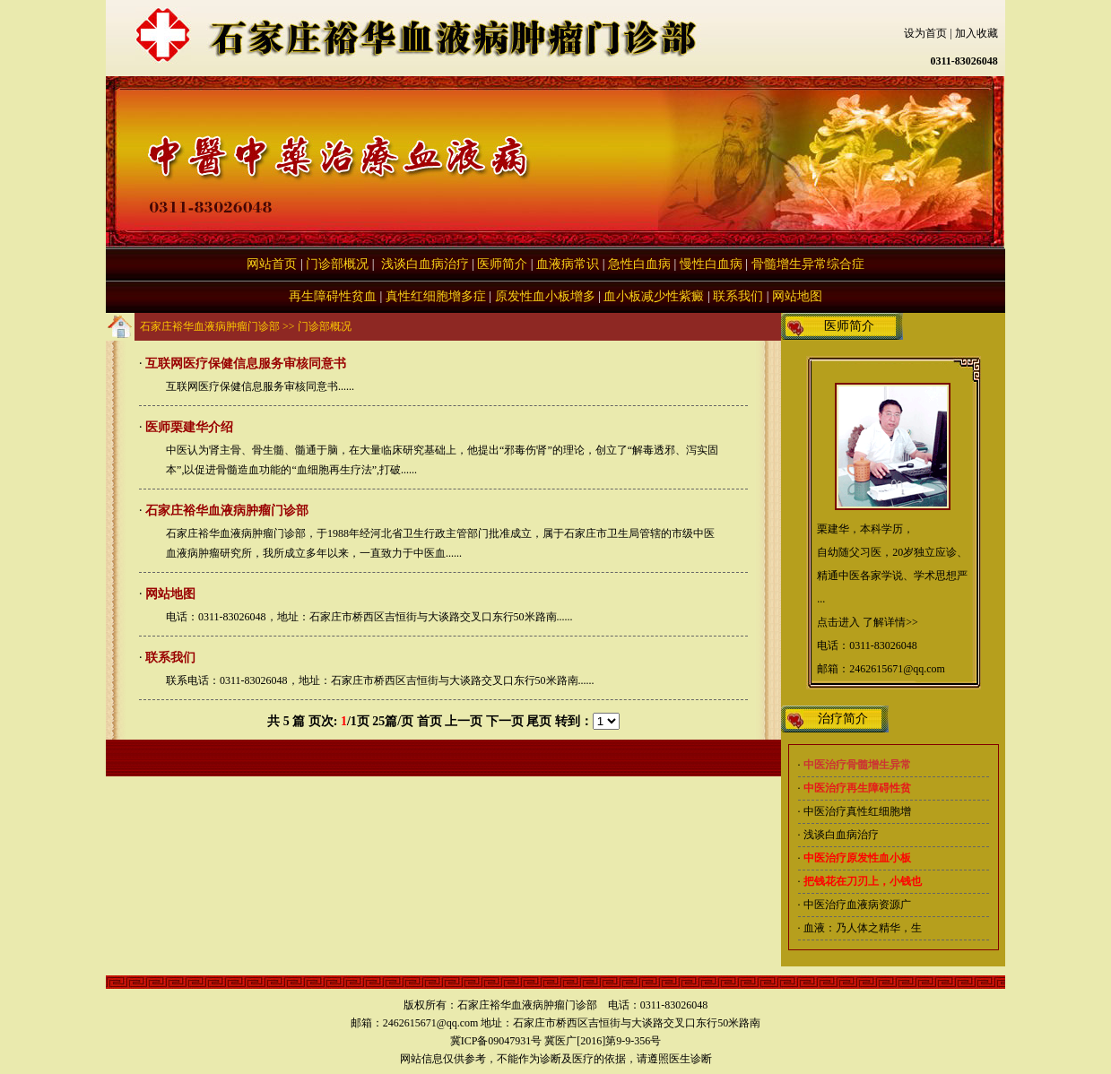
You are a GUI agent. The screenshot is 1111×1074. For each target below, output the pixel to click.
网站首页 (272, 264)
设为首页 (925, 33)
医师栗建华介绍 (189, 427)
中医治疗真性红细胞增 (857, 811)
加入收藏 (976, 33)
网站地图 (797, 296)
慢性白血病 (711, 264)
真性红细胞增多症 (436, 296)
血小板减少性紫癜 (653, 296)
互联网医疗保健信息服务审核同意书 (245, 363)
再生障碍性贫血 (333, 296)
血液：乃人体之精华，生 (862, 928)
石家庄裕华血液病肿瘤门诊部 (210, 326)
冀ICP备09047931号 (496, 1041)
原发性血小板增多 (545, 296)
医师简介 (502, 264)
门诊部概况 (337, 264)
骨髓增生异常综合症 (807, 264)
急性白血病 (639, 264)
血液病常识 (567, 264)
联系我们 (738, 296)
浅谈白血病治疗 (423, 264)
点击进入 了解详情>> (867, 622)
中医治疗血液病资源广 (857, 904)
